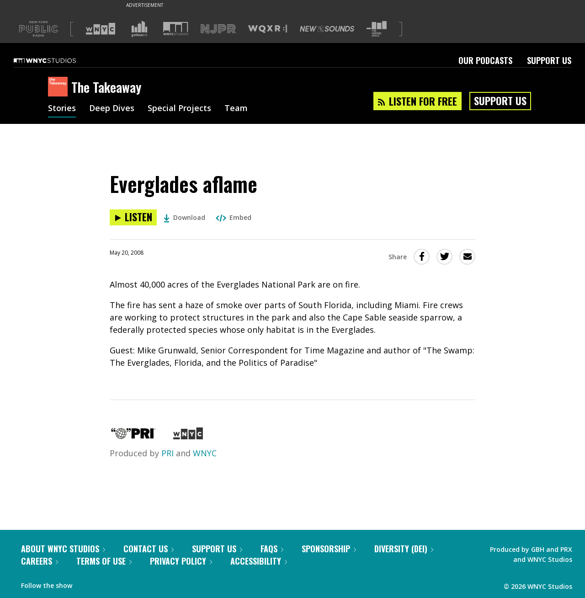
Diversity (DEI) (403, 549)
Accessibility (258, 561)
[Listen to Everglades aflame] (133, 217)
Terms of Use (104, 561)
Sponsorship (329, 549)
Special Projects (179, 109)
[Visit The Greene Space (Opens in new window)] (377, 29)
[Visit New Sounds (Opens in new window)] (327, 29)
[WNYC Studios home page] (56, 60)
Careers (39, 561)
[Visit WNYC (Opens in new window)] (100, 29)
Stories (62, 109)
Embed (233, 217)
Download (184, 217)
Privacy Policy (181, 561)
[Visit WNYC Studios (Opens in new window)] (175, 28)
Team (236, 109)
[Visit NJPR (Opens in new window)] (218, 29)
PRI (167, 453)
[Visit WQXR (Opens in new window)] (267, 29)
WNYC (205, 453)
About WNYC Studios (63, 549)
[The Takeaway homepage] (59, 87)
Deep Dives (111, 109)
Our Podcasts (485, 60)
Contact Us (148, 549)
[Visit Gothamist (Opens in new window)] (139, 29)
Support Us (549, 60)
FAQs (272, 549)
